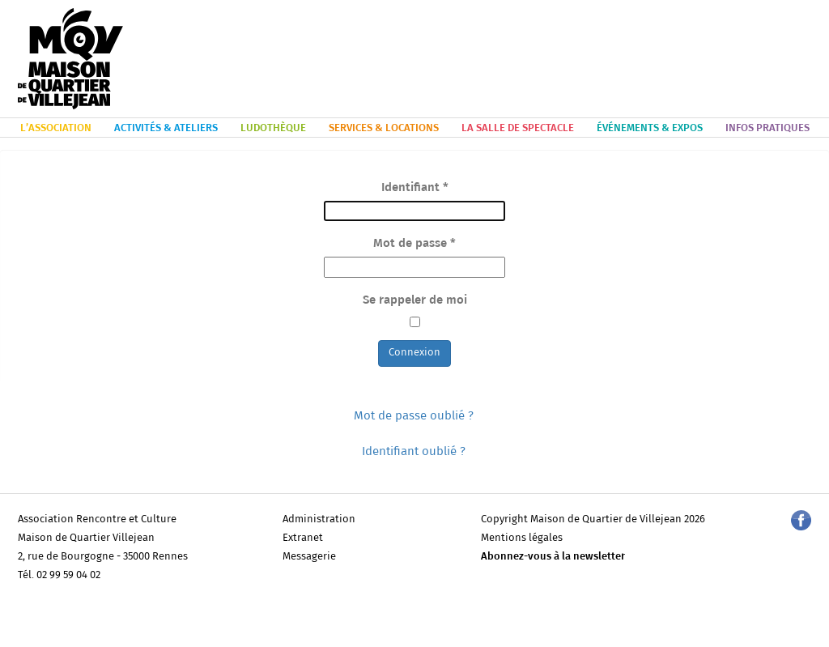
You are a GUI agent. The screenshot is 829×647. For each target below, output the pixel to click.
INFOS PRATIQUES (767, 128)
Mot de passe (414, 243)
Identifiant (415, 187)
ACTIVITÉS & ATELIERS (166, 128)
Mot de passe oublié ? (414, 416)
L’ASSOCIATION (55, 128)
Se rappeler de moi (415, 300)
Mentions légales (522, 538)
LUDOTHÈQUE (273, 128)
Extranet (303, 538)
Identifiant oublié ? (414, 451)
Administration (319, 519)
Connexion (414, 352)
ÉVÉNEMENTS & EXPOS (650, 128)
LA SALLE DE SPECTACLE (517, 128)
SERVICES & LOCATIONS (384, 128)
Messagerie (309, 556)
